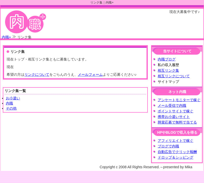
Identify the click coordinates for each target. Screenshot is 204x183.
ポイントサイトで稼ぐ (175, 111)
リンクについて (36, 74)
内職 (9, 103)
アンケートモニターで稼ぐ (179, 100)
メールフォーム (90, 74)
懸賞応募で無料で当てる (177, 122)
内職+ (6, 37)
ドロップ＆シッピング (175, 157)
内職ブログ (167, 59)
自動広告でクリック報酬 (177, 152)
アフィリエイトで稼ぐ (175, 141)
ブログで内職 (168, 146)
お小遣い (13, 98)
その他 (11, 108)
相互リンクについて (174, 76)
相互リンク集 (168, 70)
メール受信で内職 (172, 105)
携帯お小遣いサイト (174, 117)
